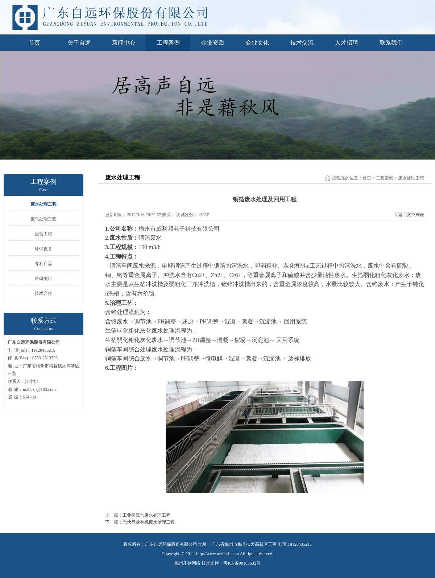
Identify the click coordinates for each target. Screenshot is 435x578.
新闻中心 (123, 43)
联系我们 (391, 43)
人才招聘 (346, 43)
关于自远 (79, 43)
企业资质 (212, 43)
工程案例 (168, 43)
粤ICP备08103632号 (242, 563)
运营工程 (43, 233)
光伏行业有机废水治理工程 (149, 522)
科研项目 (43, 278)
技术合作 (43, 293)
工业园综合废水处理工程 (146, 515)
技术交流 (302, 43)
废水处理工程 (43, 204)
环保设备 (43, 248)
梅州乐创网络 (187, 563)
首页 (34, 43)
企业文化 (257, 43)
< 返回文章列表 (409, 214)
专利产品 (43, 263)
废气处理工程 (43, 219)
